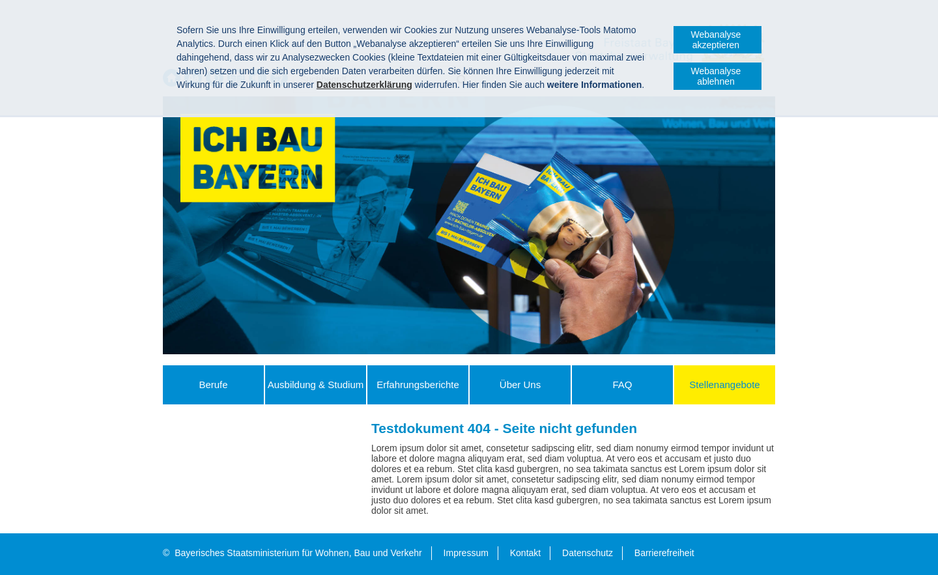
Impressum (466, 553)
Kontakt (525, 553)
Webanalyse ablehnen (716, 76)
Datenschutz (587, 553)
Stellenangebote (724, 384)
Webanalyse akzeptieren (716, 39)
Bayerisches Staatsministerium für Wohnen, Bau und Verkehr (298, 553)
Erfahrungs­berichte (418, 384)
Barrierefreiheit (664, 553)
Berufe (213, 384)
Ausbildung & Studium (316, 384)
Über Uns (520, 384)
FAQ (622, 384)
